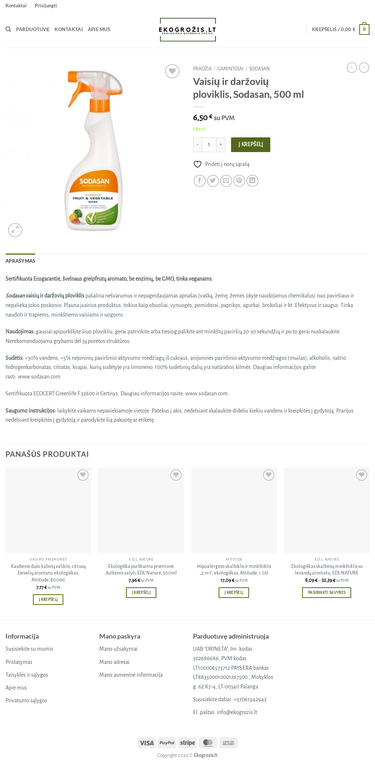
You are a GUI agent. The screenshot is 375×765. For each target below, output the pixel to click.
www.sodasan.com (39, 377)
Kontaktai (16, 5)
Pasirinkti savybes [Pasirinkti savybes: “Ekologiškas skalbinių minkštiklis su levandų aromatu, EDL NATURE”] (326, 593)
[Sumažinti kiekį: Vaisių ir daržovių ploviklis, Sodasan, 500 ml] (197, 144)
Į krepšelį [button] (48, 600)
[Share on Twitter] (213, 181)
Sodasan (259, 68)
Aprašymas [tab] (20, 261)
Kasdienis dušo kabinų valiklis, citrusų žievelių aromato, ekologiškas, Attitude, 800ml (48, 573)
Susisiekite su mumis (29, 649)
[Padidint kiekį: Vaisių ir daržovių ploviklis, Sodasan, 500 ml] (220, 144)
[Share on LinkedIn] (252, 181)
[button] (46, 5)
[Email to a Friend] (226, 181)
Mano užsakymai (118, 649)
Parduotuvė (32, 29)
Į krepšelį (250, 144)
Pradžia (202, 68)
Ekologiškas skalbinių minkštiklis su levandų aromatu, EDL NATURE (327, 569)
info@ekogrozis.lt (237, 712)
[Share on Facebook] (200, 181)
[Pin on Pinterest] (239, 181)
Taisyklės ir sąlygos (26, 675)
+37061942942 (250, 699)
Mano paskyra (119, 636)
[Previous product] (364, 67)
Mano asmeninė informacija (131, 675)
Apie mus (99, 29)
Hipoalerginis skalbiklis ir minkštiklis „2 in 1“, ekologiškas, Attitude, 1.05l (234, 569)
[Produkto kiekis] (209, 144)
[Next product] (352, 67)
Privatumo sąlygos (26, 700)
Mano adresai (114, 662)
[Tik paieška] (8, 29)
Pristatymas (18, 662)
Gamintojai (231, 68)
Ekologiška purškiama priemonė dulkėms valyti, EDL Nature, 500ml (141, 569)
